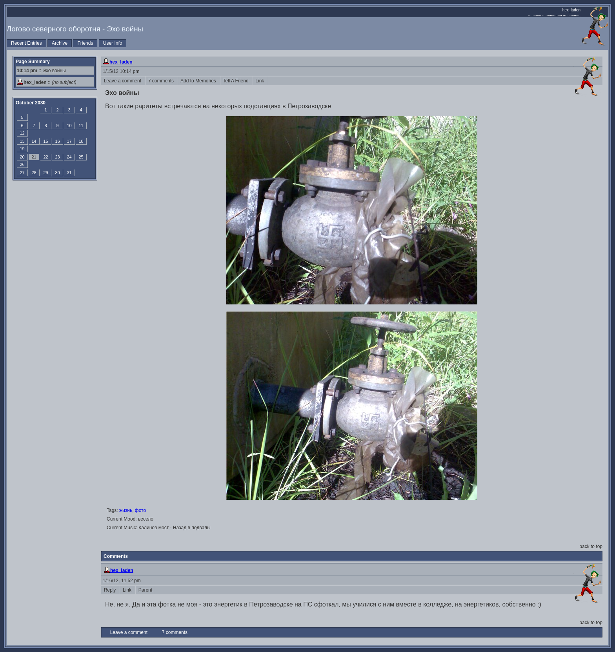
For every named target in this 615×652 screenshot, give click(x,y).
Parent (145, 590)
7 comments (162, 81)
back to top (590, 546)
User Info (112, 43)
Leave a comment (123, 81)
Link (260, 81)
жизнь (125, 510)
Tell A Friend (236, 81)
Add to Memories (199, 81)
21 (33, 157)
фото (140, 510)
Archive (59, 43)
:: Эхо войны (41, 70)
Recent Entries (26, 43)
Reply (110, 590)
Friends (85, 43)
